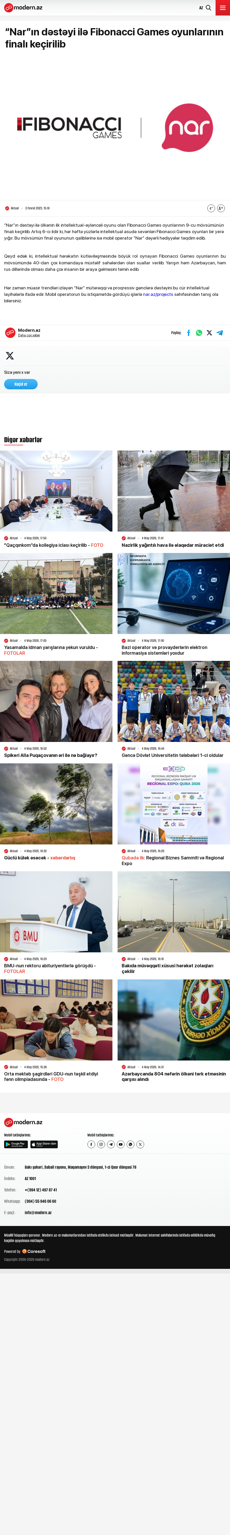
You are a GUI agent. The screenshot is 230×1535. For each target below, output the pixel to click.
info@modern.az (38, 1213)
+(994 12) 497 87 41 (41, 1190)
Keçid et (20, 384)
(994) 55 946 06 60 (40, 1201)
